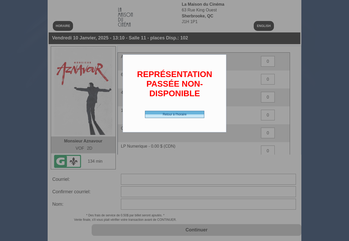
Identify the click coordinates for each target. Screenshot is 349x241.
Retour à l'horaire (175, 114)
